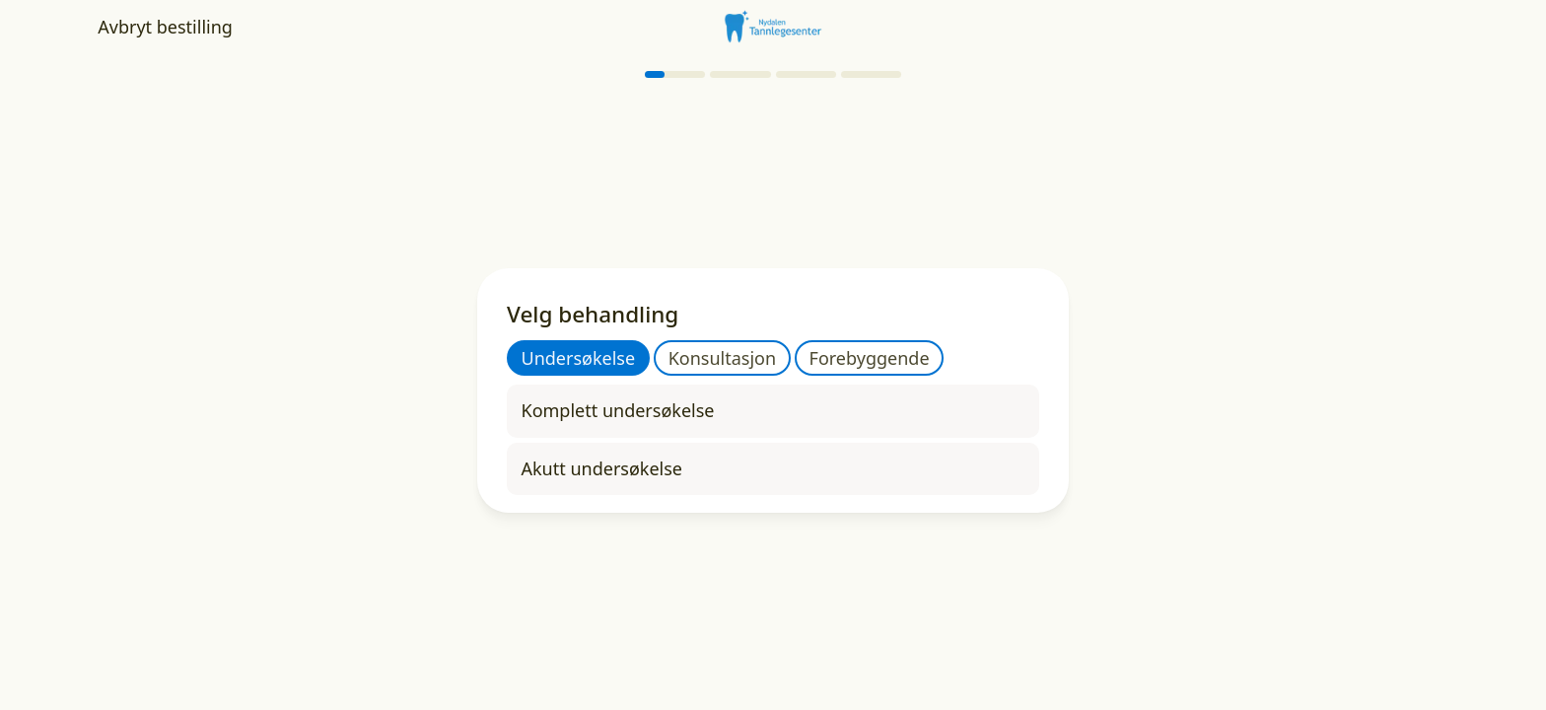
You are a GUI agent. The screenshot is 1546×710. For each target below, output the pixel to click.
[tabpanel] (773, 440)
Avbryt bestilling (165, 26)
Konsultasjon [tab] (722, 358)
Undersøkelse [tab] (579, 358)
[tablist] (725, 358)
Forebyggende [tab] (869, 358)
